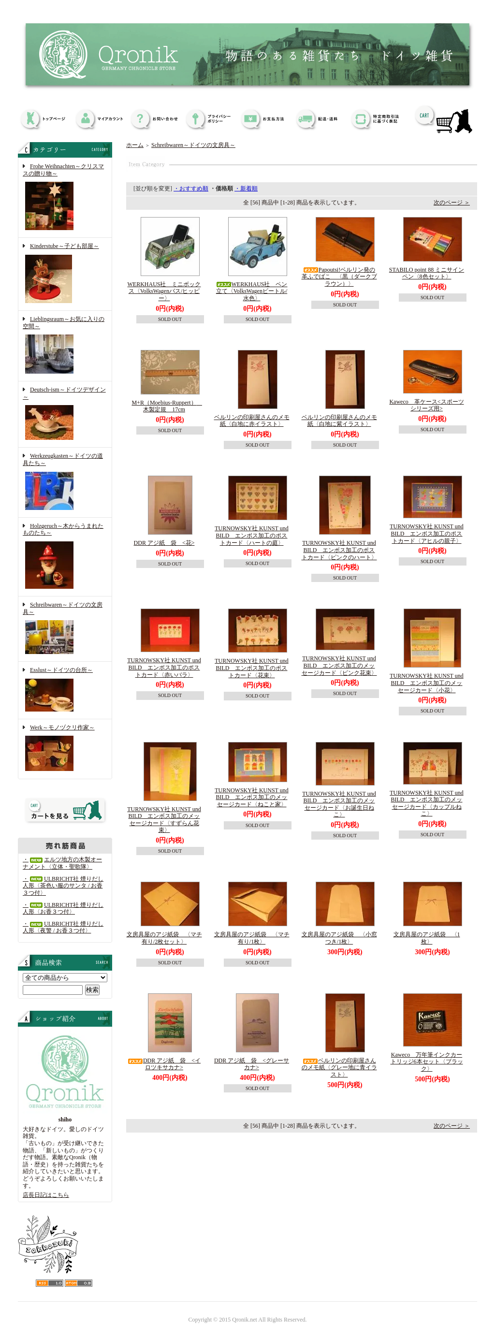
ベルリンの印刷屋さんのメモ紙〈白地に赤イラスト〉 (252, 421)
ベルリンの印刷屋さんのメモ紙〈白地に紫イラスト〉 (339, 421)
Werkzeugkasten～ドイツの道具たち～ (65, 482)
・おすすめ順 (191, 188)
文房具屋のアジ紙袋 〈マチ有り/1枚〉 (252, 938)
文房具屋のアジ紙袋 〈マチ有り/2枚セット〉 (164, 938)
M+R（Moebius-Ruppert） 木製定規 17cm (166, 406)
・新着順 (246, 188)
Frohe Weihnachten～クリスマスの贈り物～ (65, 198)
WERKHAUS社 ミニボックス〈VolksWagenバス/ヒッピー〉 (164, 291)
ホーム (135, 145)
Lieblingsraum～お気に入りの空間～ (65, 346)
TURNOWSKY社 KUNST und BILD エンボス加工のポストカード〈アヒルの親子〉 (426, 533)
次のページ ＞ (452, 202)
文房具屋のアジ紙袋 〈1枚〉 (426, 938)
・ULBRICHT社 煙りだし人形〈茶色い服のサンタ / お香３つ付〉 (63, 885)
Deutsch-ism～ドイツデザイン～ (65, 414)
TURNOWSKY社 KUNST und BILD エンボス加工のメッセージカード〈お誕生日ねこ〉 (339, 804)
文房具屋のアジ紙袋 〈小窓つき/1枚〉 (339, 938)
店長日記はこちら (46, 1195)
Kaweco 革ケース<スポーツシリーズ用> (426, 405)
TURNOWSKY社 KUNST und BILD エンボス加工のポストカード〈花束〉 (251, 667)
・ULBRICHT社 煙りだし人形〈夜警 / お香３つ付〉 (63, 927)
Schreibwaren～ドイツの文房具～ (65, 628)
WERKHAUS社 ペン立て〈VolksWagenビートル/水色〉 (252, 291)
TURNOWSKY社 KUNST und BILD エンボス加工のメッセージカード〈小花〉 (426, 682)
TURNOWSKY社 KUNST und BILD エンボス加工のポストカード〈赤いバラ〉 (164, 667)
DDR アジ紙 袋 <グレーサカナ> (251, 1064)
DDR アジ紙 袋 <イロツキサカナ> (164, 1064)
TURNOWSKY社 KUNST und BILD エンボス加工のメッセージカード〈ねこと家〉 (251, 797)
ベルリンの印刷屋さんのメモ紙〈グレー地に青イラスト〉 (339, 1067)
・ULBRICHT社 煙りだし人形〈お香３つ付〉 (63, 909)
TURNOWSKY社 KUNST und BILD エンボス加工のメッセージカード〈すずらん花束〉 (164, 820)
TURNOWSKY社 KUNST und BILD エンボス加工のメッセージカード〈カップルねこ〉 (426, 803)
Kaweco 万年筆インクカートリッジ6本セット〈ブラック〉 (427, 1061)
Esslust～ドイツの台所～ (65, 690)
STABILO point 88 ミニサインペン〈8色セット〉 (426, 273)
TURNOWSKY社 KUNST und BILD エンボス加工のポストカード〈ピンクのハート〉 (339, 549)
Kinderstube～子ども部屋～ (65, 274)
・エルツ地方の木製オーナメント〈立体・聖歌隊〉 (62, 863)
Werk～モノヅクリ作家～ (65, 749)
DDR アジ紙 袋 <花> (164, 542)
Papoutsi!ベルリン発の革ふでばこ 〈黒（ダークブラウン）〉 (339, 276)
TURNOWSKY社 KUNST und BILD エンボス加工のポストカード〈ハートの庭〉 (251, 535)
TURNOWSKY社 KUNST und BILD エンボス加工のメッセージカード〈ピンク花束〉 (339, 665)
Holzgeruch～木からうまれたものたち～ (65, 557)
